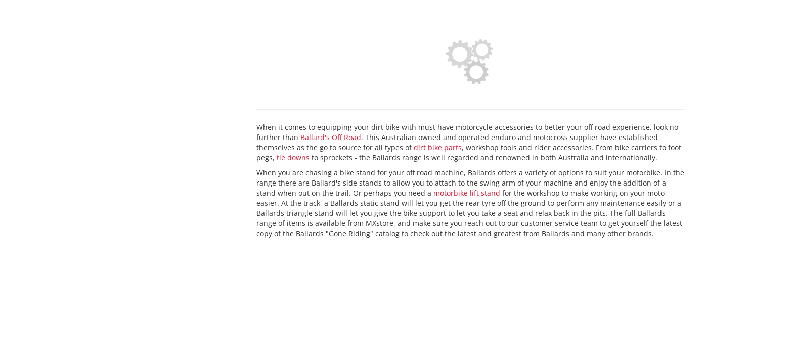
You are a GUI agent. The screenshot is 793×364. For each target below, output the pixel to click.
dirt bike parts (438, 147)
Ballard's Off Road (330, 137)
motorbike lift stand (466, 193)
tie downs (293, 157)
